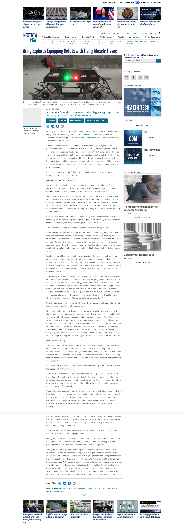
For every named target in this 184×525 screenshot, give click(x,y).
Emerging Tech (88, 37)
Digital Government (153, 37)
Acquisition (134, 37)
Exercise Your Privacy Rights (152, 2)
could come (51, 348)
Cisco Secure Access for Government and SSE (139, 254)
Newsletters (105, 33)
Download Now (142, 218)
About (134, 33)
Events (116, 33)
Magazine (125, 33)
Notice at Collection (109, 2)
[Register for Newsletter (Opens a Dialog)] (158, 61)
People (121, 37)
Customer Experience (87, 42)
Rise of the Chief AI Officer (57, 42)
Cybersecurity (70, 37)
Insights (143, 33)
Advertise (153, 33)
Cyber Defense (100, 42)
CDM (145, 132)
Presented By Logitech (133, 214)
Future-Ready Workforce (152, 149)
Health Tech (128, 120)
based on (54, 368)
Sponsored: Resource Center (115, 42)
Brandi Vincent (32, 128)
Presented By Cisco (131, 258)
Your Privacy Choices (130, 2)
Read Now (142, 125)
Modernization (106, 37)
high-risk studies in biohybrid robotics (80, 137)
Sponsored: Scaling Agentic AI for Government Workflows (142, 42)
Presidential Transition (72, 42)
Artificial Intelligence (50, 37)
